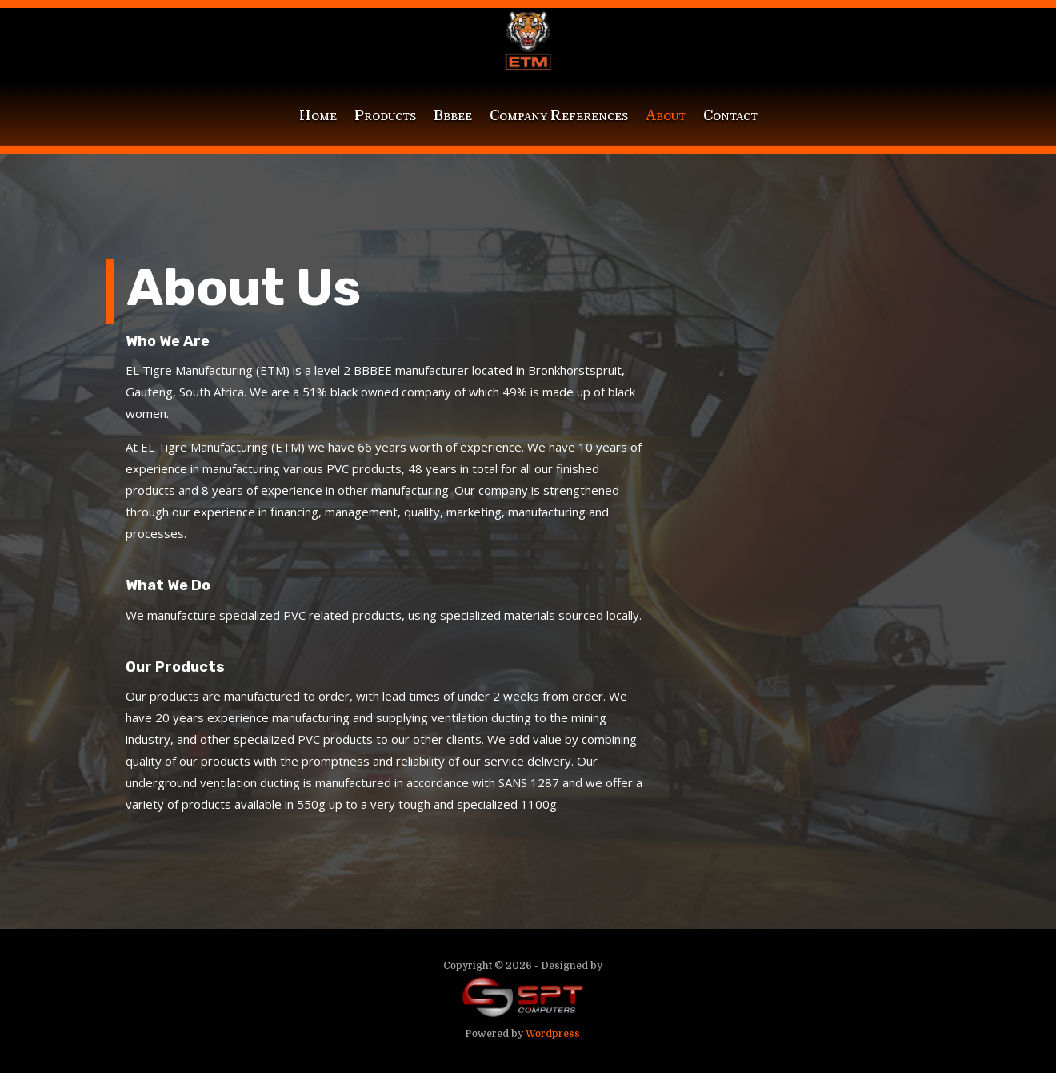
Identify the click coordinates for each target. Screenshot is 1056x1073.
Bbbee (453, 115)
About (666, 115)
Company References (559, 115)
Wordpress (553, 1033)
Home (318, 115)
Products (385, 115)
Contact (730, 115)
